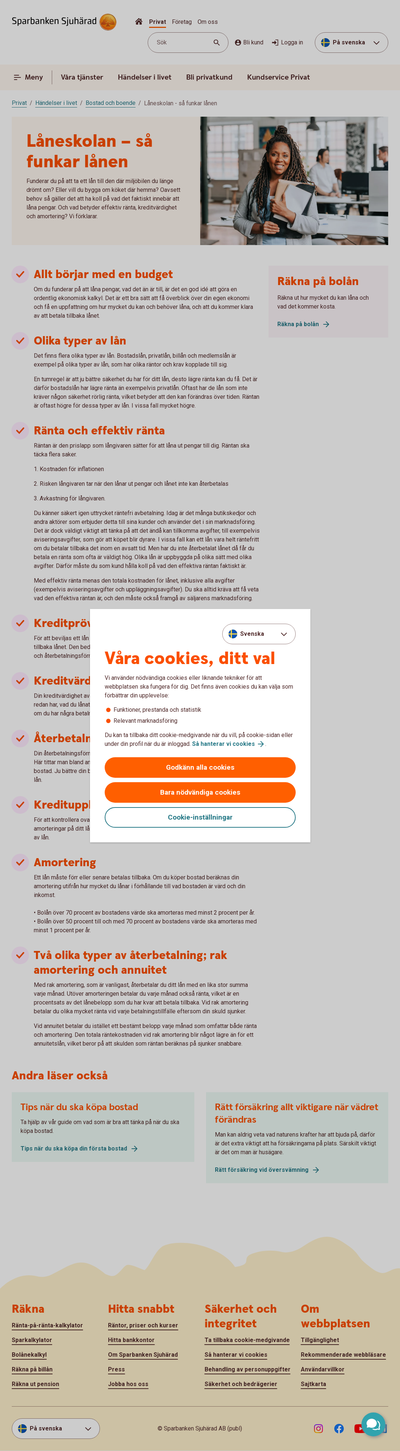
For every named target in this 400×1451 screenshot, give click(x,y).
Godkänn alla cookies (200, 767)
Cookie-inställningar (200, 817)
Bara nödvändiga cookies (200, 792)
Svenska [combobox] (252, 633)
